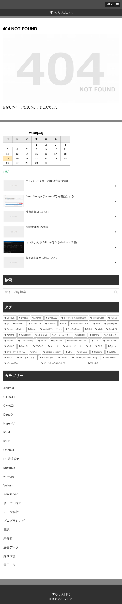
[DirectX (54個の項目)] (23, 318)
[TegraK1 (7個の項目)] (95, 335)
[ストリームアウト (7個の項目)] (62, 335)
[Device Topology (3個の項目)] (52, 352)
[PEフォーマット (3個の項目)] (26, 357)
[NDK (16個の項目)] (63, 323)
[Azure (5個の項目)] (43, 340)
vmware (8, 476)
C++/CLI (9, 397)
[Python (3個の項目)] (112, 346)
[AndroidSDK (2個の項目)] (110, 357)
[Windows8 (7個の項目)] (25, 335)
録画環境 (9, 556)
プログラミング (14, 520)
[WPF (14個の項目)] (97, 323)
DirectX (8, 414)
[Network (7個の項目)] (80, 335)
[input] (61, 292)
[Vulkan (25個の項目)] (113, 318)
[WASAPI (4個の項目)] (39, 346)
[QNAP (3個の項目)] (35, 352)
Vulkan (7, 485)
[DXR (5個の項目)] (95, 340)
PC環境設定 (11, 459)
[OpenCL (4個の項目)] (24, 346)
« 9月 (6, 171)
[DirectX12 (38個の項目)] (51, 318)
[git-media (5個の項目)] (57, 340)
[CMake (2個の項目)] (63, 357)
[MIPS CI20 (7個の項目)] (42, 335)
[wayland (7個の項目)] (10, 335)
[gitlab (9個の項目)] (99, 329)
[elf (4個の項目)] (89, 346)
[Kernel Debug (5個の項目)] (26, 340)
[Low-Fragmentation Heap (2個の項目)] (85, 357)
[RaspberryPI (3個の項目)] (47, 357)
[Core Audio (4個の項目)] (110, 340)
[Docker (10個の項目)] (32, 329)
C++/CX (8, 405)
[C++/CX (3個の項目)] (83, 352)
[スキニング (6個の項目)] (111, 335)
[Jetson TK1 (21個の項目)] (35, 323)
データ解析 (11, 512)
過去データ (11, 547)
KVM (6, 432)
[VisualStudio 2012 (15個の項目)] (80, 323)
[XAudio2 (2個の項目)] (103, 363)
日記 (6, 529)
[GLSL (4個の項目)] (100, 346)
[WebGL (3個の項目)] (112, 352)
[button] (116, 292)
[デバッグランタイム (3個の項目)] (15, 352)
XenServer (10, 494)
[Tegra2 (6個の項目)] (9, 340)
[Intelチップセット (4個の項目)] (73, 346)
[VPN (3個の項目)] (69, 352)
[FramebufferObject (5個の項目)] (77, 340)
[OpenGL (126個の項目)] (10, 318)
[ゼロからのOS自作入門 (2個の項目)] (63, 363)
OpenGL (9, 450)
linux (6, 441)
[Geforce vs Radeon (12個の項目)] (14, 329)
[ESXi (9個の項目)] (88, 329)
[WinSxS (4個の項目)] (10, 346)
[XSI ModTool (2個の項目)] (21, 363)
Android (8, 388)
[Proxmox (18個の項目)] (51, 323)
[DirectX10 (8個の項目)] (112, 329)
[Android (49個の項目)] (37, 318)
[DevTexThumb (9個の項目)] (73, 329)
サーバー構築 (12, 503)
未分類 (7, 538)
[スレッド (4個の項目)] (54, 346)
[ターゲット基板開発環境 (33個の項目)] (74, 318)
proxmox (9, 467)
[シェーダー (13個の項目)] (111, 323)
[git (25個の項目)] (7, 323)
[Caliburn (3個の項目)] (97, 352)
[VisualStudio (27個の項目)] (97, 318)
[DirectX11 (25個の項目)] (19, 323)
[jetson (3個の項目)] (9, 357)
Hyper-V (8, 423)
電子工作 (9, 565)
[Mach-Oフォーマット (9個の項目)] (51, 329)
